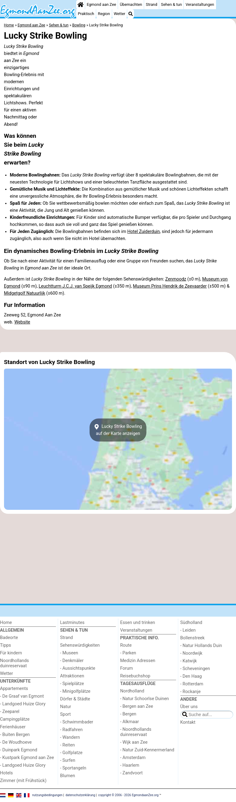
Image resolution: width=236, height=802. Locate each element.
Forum (126, 668)
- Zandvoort (131, 773)
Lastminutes (72, 622)
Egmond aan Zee (101, 4)
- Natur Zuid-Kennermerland (147, 750)
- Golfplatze (71, 752)
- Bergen (128, 714)
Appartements (14, 688)
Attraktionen (72, 676)
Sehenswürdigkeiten (80, 645)
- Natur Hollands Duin (201, 645)
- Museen (69, 653)
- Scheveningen (195, 668)
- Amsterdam (133, 757)
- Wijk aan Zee (134, 742)
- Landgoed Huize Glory (22, 704)
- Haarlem (129, 765)
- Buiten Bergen (15, 734)
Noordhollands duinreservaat (14, 663)
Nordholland (132, 691)
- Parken (128, 653)
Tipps (5, 645)
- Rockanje (190, 691)
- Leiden (188, 630)
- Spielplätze (72, 683)
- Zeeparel (9, 711)
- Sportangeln (73, 768)
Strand (151, 4)
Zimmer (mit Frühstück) (23, 780)
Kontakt (188, 722)
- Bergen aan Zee (136, 706)
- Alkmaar (129, 721)
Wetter (119, 13)
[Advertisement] (118, 340)
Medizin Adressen (137, 660)
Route (126, 645)
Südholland (191, 622)
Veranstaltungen (200, 4)
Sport (65, 714)
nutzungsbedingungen (47, 795)
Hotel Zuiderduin (143, 231)
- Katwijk (188, 661)
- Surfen (67, 760)
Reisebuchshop (135, 676)
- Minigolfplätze (75, 691)
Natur (65, 706)
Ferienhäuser (13, 727)
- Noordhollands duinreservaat (135, 732)
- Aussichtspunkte (77, 668)
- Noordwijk (191, 653)
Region (104, 13)
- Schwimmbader (76, 722)
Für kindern (11, 653)
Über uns (189, 706)
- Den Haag (191, 676)
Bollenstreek (192, 638)
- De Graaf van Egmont (22, 696)
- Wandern (70, 737)
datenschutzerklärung (80, 795)
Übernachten (131, 4)
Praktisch (86, 13)
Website (22, 322)
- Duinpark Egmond (18, 750)
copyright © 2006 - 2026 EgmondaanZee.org (128, 795)
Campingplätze (15, 719)
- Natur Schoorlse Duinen (144, 698)
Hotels (6, 773)
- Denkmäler (72, 660)
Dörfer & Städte (75, 699)
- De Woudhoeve (16, 742)
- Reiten (67, 745)
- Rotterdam (191, 684)
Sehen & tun (171, 4)
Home (6, 622)
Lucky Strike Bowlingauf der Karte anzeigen (118, 430)
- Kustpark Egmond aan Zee (27, 757)
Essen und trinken (137, 622)
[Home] (80, 4)
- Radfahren (71, 729)
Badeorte (9, 637)
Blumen (67, 775)
